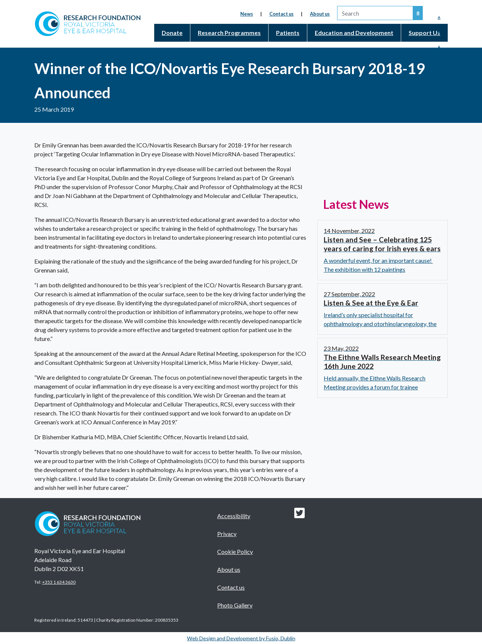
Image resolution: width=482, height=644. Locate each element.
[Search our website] (418, 13)
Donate (172, 32)
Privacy (227, 533)
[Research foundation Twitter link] (299, 515)
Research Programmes (229, 32)
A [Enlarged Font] (439, 47)
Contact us (281, 14)
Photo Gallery (235, 605)
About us (320, 14)
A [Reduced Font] (439, 17)
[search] (375, 13)
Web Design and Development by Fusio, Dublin (241, 638)
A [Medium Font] (439, 32)
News (246, 14)
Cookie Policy (235, 551)
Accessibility (233, 515)
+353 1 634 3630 (59, 582)
